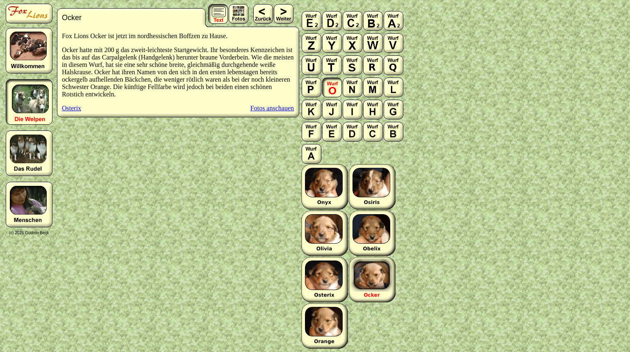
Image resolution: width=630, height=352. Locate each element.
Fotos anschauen (272, 108)
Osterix (71, 108)
